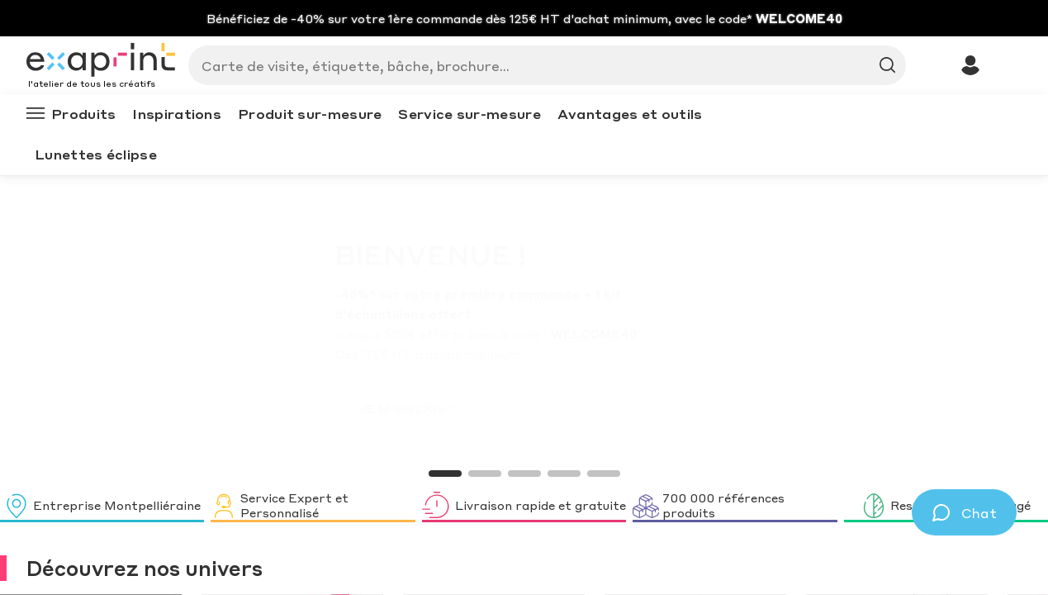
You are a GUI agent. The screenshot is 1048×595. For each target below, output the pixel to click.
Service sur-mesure (469, 113)
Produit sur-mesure (310, 113)
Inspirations (176, 113)
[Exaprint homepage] (100, 61)
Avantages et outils (630, 113)
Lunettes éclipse (96, 154)
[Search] (541, 65)
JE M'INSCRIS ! (203, 408)
